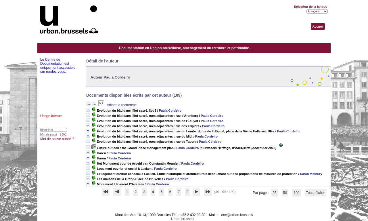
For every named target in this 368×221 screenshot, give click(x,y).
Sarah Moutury (311, 174)
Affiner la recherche (122, 105)
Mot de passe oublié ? (57, 139)
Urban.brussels (182, 219)
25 (274, 193)
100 (296, 193)
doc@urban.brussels (237, 215)
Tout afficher (315, 193)
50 (285, 193)
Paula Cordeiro (170, 110)
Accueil (317, 26)
